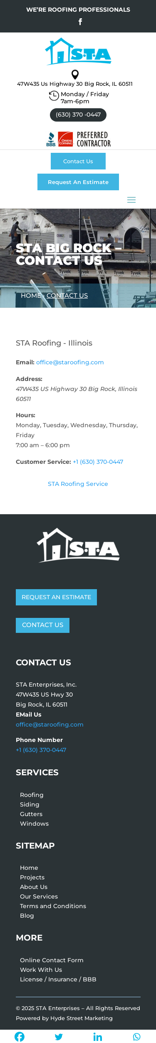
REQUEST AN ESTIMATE (56, 597)
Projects (32, 878)
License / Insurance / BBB (58, 980)
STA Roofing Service (78, 484)
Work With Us (41, 970)
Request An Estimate (78, 182)
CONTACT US (42, 625)
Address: (29, 379)
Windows (34, 824)
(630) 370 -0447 (78, 114)
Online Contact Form (52, 961)
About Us (33, 888)
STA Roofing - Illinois (54, 343)
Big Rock (78, 248)
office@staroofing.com (70, 362)
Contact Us (78, 161)
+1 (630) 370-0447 (98, 461)
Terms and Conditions (53, 907)
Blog (27, 916)
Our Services (39, 897)
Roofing (32, 796)
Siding (30, 805)
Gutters (31, 815)
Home (29, 868)
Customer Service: (43, 461)
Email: (25, 362)
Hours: (25, 415)
